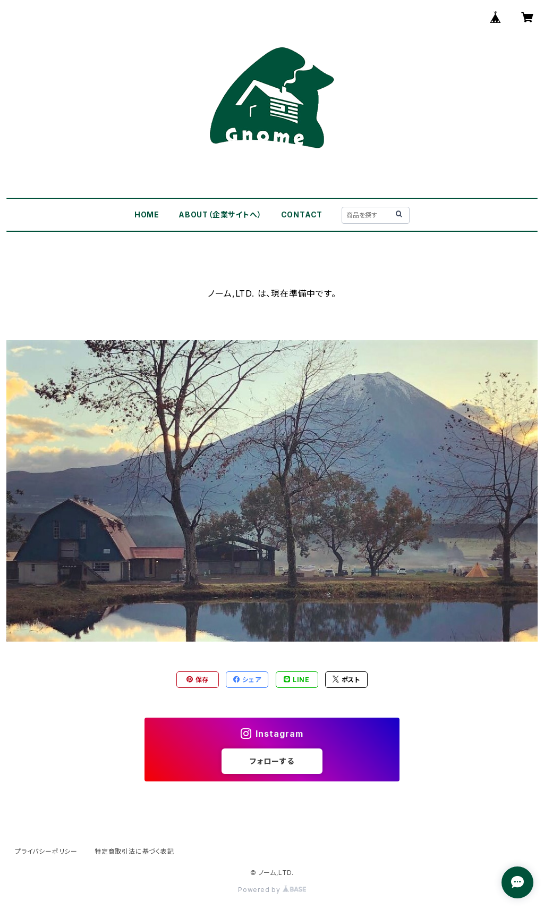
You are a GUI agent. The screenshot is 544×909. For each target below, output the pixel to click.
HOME (146, 214)
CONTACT (302, 214)
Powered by (272, 890)
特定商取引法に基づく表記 (134, 851)
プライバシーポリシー (46, 851)
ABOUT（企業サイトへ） (219, 214)
